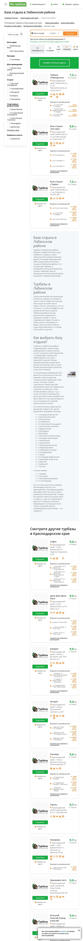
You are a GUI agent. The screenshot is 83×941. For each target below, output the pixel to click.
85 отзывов (72, 184)
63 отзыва (72, 128)
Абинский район (52, 23)
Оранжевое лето (58, 879)
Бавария (54, 648)
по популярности (37, 48)
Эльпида (54, 753)
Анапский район (68, 23)
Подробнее (40, 93)
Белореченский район (33, 26)
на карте (75, 47)
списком (66, 47)
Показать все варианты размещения (58, 171)
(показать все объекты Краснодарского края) (49, 41)
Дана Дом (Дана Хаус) (58, 596)
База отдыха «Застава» (56, 127)
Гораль (53, 804)
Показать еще (13, 130)
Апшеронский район (13, 26)
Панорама (55, 839)
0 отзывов (72, 544)
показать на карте (40, 99)
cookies (63, 931)
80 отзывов (72, 77)
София (53, 541)
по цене (58, 48)
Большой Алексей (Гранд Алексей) (57, 918)
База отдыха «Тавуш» (56, 182)
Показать (73, 33)
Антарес (54, 701)
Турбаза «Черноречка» (57, 75)
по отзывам (50, 48)
